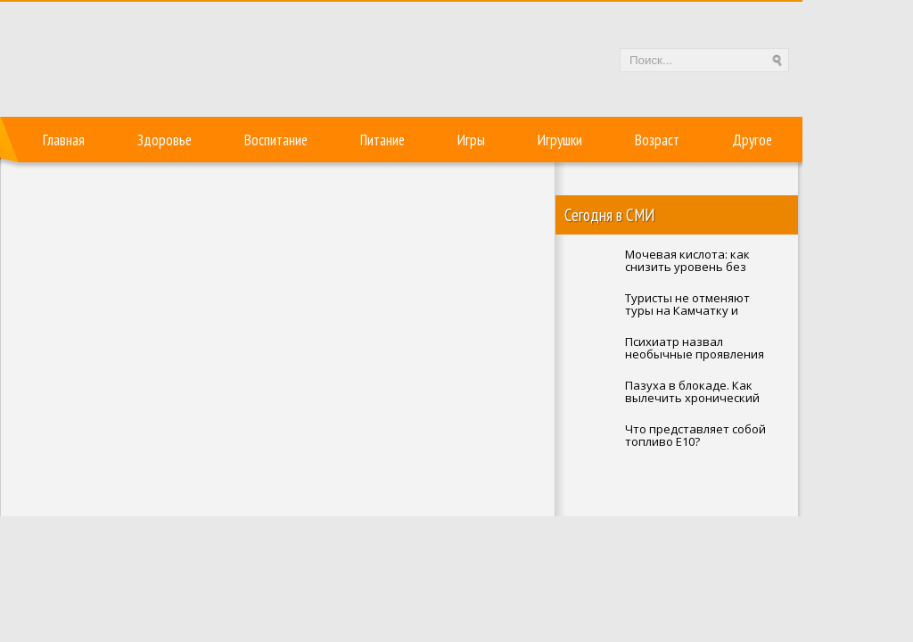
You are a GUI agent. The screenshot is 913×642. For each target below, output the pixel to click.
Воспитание (276, 140)
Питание (382, 140)
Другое (752, 140)
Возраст (657, 140)
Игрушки (560, 140)
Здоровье (164, 140)
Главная (64, 140)
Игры (471, 140)
